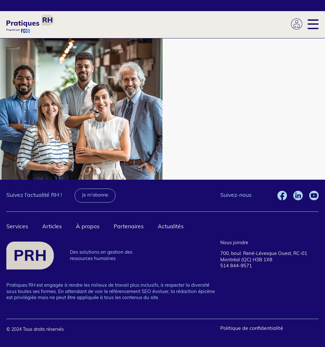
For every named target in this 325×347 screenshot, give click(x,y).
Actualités (171, 227)
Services (17, 227)
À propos (88, 227)
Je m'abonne (95, 195)
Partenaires (129, 227)
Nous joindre (234, 243)
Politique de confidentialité (251, 328)
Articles (52, 227)
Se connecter (296, 24)
